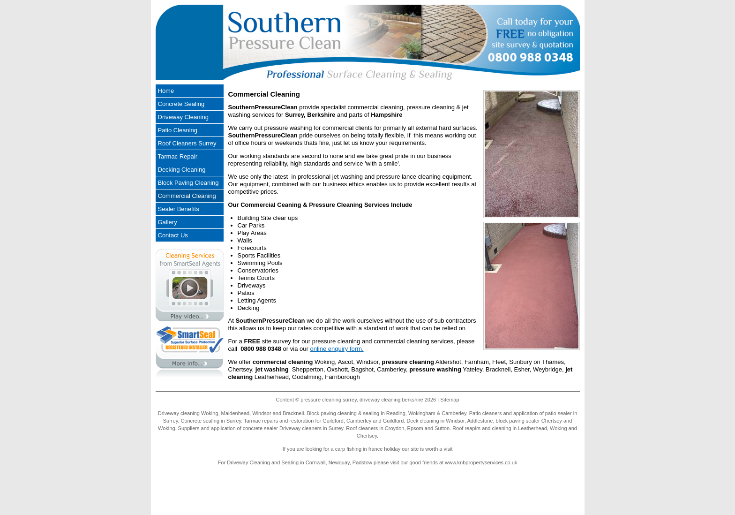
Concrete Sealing (181, 103)
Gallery (167, 222)
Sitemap (449, 399)
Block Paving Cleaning (188, 182)
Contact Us (173, 235)
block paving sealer (518, 421)
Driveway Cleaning (183, 117)
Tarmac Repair (178, 156)
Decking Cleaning (182, 169)
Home (166, 90)
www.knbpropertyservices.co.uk (481, 462)
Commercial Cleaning (187, 195)
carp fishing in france (359, 449)
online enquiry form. (336, 348)
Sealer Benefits (178, 208)
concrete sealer (260, 428)
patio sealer (558, 413)
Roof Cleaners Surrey (187, 143)
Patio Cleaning (178, 130)
